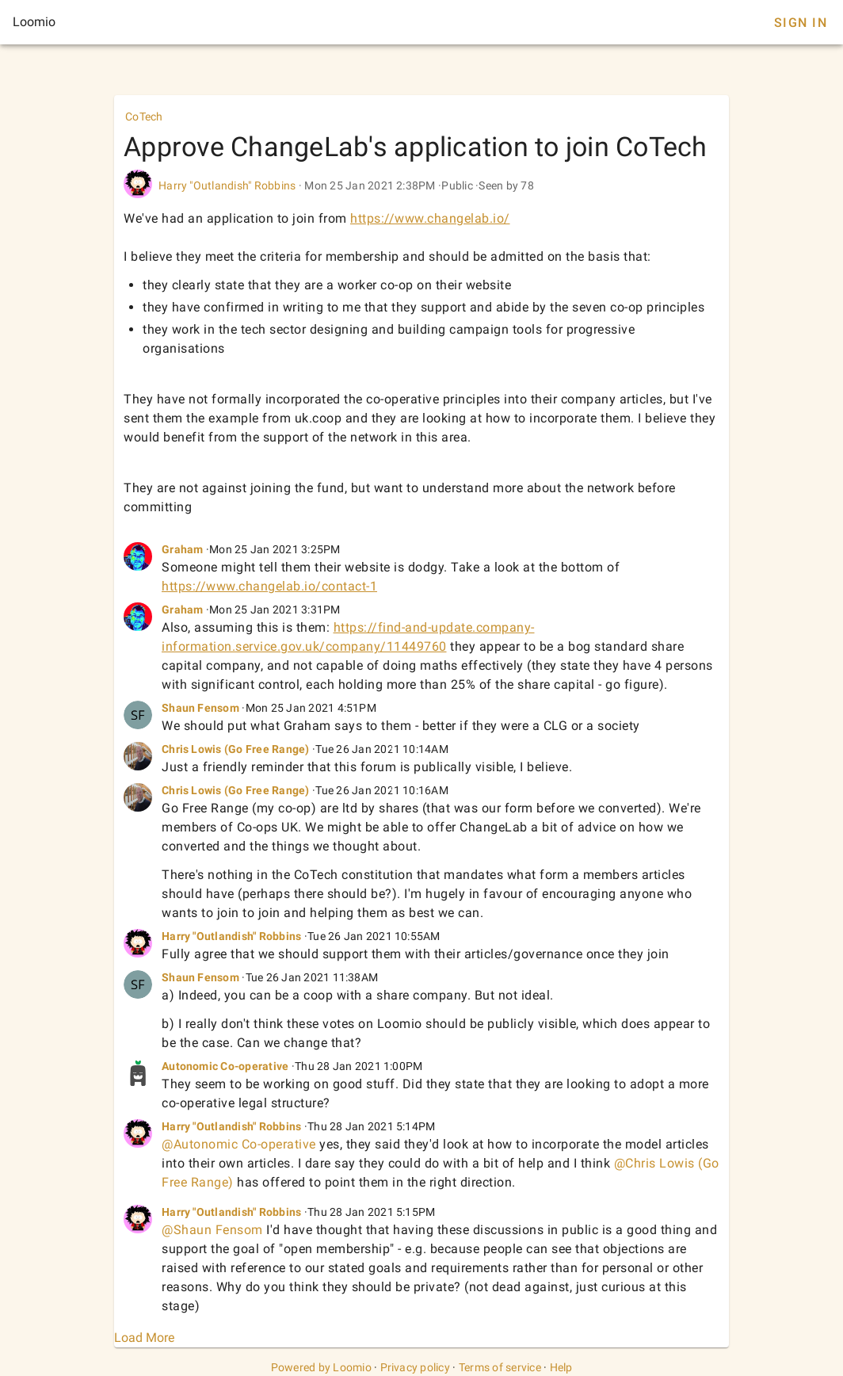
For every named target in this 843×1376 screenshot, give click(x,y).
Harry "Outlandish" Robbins (227, 185)
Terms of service (500, 1367)
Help (561, 1367)
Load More (144, 1337)
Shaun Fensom (200, 707)
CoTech (144, 116)
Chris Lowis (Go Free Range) (236, 749)
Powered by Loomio (321, 1367)
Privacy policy (415, 1367)
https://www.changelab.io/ (430, 218)
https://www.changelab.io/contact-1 (269, 586)
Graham (183, 549)
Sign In (800, 22)
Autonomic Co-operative (225, 1066)
